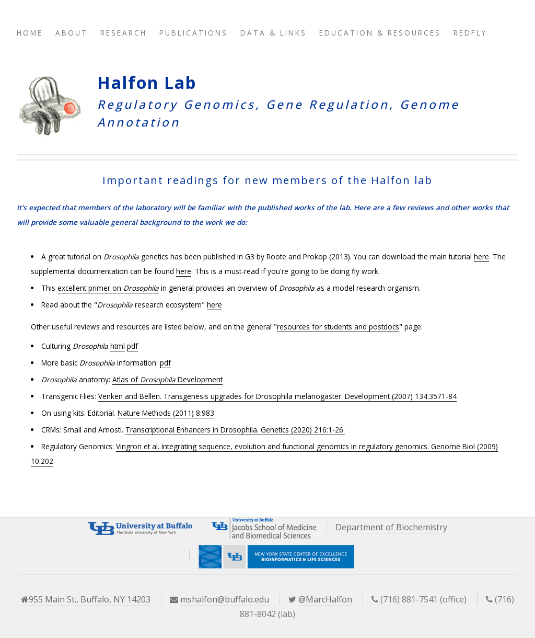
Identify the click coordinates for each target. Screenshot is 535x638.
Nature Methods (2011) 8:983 (166, 413)
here (481, 256)
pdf (132, 346)
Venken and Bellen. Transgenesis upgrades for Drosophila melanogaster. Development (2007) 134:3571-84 (277, 396)
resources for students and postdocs (338, 327)
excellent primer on (108, 288)
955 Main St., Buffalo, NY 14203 (89, 599)
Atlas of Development (167, 379)
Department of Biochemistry (391, 527)
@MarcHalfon (325, 599)
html (117, 346)
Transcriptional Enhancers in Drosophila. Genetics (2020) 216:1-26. (235, 430)
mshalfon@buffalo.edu (224, 599)
